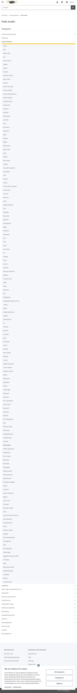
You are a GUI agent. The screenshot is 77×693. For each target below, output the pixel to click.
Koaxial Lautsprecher (9, 597)
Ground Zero (7, 279)
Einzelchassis (6, 600)
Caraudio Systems (9, 168)
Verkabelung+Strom (8, 615)
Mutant (5, 415)
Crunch (5, 194)
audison (6, 109)
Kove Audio (7, 353)
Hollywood (6, 297)
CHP (4, 175)
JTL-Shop (66, 690)
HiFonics (6, 290)
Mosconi (6, 397)
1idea (5, 46)
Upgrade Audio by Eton (11, 556)
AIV (4, 57)
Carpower (6, 172)
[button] (57, 2)
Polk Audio (7, 445)
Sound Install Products (10, 515)
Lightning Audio (8, 364)
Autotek (5, 120)
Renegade (6, 467)
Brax (4, 153)
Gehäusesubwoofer (8, 608)
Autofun (6, 112)
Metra (5, 386)
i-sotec (5, 305)
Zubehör (4, 619)
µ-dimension (7, 582)
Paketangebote (7, 622)
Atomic (5, 83)
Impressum (8, 687)
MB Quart (6, 379)
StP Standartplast (9, 537)
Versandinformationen (11, 661)
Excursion (6, 249)
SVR (4, 545)
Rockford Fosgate (9, 482)
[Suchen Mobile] (36, 7)
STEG (5, 526)
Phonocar (6, 430)
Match (5, 375)
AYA (4, 123)
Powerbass (6, 452)
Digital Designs (8, 205)
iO (4, 323)
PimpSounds (7, 438)
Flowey (5, 257)
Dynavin (6, 220)
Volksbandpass (8, 571)
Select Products (8, 493)
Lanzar (5, 360)
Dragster (6, 212)
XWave (5, 578)
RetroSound (7, 478)
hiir (4, 294)
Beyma (5, 138)
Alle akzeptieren (59, 672)
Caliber (5, 164)
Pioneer (5, 441)
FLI (4, 253)
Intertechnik (7, 319)
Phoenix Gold (7, 427)
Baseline (6, 131)
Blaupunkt (6, 146)
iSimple (5, 327)
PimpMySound (8, 434)
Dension (6, 197)
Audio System (7, 98)
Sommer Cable (8, 508)
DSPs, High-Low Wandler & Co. (12, 589)
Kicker (5, 345)
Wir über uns (8, 654)
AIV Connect (7, 61)
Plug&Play (5, 586)
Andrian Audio (8, 75)
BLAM (5, 142)
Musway (6, 412)
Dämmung (5, 611)
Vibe (4, 563)
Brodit (5, 157)
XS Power (6, 574)
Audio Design (7, 90)
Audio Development (9, 94)
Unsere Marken (7, 42)
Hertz (5, 286)
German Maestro (9, 271)
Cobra (5, 183)
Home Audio (6, 626)
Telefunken (7, 552)
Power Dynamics (8, 449)
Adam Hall (6, 53)
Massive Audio (8, 371)
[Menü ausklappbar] (3, 1)
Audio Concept (8, 87)
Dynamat (6, 216)
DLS (4, 208)
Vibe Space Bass (8, 567)
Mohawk (6, 393)
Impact (5, 316)
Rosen (5, 486)
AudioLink (6, 105)
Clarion (5, 179)
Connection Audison (10, 186)
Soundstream (7, 519)
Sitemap (31, 661)
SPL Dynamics (7, 523)
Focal (5, 260)
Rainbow (6, 460)
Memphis (6, 382)
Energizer (6, 234)
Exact (5, 245)
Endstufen (5, 593)
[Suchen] (73, 7)
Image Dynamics (8, 312)
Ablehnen (59, 683)
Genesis (6, 268)
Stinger (5, 534)
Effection (6, 231)
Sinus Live (6, 500)
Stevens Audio (8, 530)
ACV (4, 50)
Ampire (5, 72)
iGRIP (5, 308)
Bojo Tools (6, 149)
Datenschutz (18, 687)
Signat (5, 497)
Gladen (5, 275)
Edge (5, 227)
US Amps (6, 560)
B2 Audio (6, 127)
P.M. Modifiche (8, 419)
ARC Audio (6, 79)
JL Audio (6, 334)
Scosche (6, 489)
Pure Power (7, 456)
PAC (4, 423)
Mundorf (6, 408)
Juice (4, 338)
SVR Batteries (7, 549)
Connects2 (6, 190)
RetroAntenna (8, 475)
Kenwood (6, 342)
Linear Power (7, 367)
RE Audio (6, 464)
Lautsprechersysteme (9, 34)
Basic (5, 135)
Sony (4, 512)
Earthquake (7, 223)
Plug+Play (5, 38)
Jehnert (5, 330)
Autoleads (6, 116)
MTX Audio (6, 404)
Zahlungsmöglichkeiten (12, 657)
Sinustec (6, 504)
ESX (4, 238)
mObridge (6, 390)
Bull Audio (6, 160)
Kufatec (5, 356)
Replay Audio (7, 471)
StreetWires (7, 541)
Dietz (5, 201)
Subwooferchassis (8, 604)
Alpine (5, 68)
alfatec (5, 64)
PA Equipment (6, 634)
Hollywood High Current (11, 301)
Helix (5, 282)
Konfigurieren (59, 678)
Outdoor (4, 630)
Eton (4, 242)
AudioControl (7, 101)
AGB (29, 657)
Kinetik (5, 349)
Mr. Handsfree (8, 401)
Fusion (5, 264)
